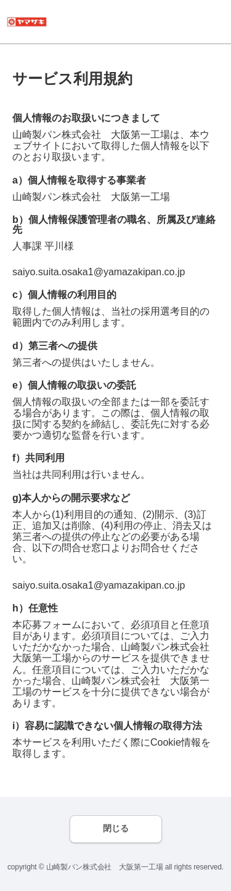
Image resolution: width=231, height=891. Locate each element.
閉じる (116, 828)
